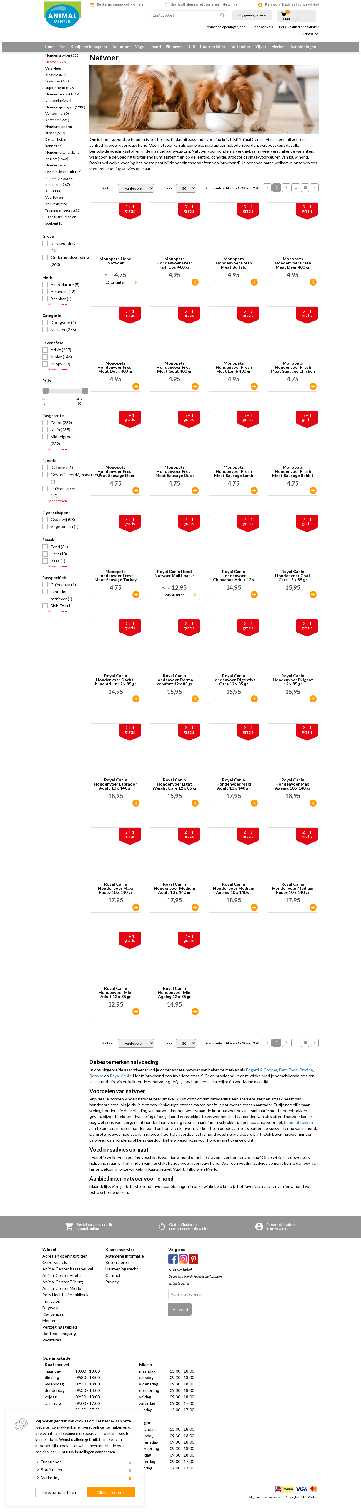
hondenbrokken (298, 1129)
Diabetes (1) (62, 474)
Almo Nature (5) (65, 291)
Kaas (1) (58, 567)
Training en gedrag (63, 217)
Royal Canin (120, 1083)
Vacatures (51, 1347)
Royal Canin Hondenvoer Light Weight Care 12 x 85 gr (174, 791)
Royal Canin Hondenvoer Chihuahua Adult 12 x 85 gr (233, 583)
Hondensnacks (62, 101)
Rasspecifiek (54, 584)
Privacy (112, 1289)
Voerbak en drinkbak (56, 207)
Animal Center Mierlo (61, 1295)
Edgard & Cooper (261, 1077)
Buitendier (240, 46)
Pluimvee (174, 46)
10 (305, 195)
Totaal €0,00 (290, 19)
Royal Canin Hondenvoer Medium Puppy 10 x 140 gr (292, 895)
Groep (48, 243)
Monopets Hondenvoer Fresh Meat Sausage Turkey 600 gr (115, 583)
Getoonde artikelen (232, 195)
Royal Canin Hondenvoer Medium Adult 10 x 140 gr (174, 895)
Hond (50, 46)
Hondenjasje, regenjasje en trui (63, 175)
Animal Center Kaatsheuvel (67, 1276)
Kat (62, 46)
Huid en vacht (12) (63, 499)
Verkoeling (57, 120)
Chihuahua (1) (63, 591)
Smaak (48, 547)
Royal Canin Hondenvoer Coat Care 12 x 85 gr (292, 583)
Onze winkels (262, 27)
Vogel (140, 46)
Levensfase (53, 350)
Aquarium (121, 46)
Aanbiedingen (303, 46)
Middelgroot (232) (62, 447)
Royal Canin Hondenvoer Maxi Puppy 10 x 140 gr (115, 895)
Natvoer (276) (63, 336)
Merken (278, 46)
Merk (47, 284)
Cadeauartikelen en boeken (60, 227)
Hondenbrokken (62, 62)
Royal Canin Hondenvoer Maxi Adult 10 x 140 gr (233, 791)
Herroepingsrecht (121, 1276)
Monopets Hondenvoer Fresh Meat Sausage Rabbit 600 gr (293, 479)
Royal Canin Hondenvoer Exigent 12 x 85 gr (293, 687)
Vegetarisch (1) (65, 533)
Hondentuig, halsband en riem (62, 162)
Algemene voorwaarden (265, 1504)
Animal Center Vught (61, 1282)
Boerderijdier (213, 46)
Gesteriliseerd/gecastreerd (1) (67, 485)
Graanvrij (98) (63, 526)
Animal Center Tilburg (62, 1289)
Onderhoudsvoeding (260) (67, 268)
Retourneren (117, 1269)
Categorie (51, 322)
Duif (191, 46)
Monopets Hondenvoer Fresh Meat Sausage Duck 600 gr (174, 479)
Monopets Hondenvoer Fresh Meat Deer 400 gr (293, 270)
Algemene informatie (124, 1263)
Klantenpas (53, 1321)
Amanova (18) (63, 298)
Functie (49, 467)
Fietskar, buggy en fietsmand (59, 188)
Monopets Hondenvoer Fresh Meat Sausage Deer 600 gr (116, 479)
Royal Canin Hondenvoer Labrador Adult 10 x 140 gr (115, 791)
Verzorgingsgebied (59, 1334)
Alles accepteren (111, 1492)
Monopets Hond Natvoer (115, 268)
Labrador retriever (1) (61, 602)
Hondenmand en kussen (58, 136)
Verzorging (58, 107)
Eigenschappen (56, 519)
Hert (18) (59, 560)
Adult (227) (61, 356)
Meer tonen (57, 311)
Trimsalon (311, 34)
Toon (168, 195)
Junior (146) (61, 363)
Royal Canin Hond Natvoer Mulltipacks (174, 581)
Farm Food (288, 1077)
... (295, 195)
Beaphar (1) (61, 305)
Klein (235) (60, 436)
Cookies (313, 1504)
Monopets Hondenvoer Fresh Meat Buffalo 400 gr (234, 270)
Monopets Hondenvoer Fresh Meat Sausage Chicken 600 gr (293, 374)
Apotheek (57, 127)
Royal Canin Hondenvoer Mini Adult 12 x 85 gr (115, 1000)
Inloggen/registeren (252, 15)
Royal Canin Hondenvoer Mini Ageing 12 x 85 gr (175, 1000)
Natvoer (56, 69)
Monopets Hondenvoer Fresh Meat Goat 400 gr (175, 374)
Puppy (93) (60, 370)
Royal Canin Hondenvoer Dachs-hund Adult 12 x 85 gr (115, 687)
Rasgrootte (53, 422)
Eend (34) (59, 553)
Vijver (261, 46)
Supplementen (60, 94)
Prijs (46, 387)
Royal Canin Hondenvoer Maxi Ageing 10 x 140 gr (292, 791)
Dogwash (51, 1314)
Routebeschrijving (59, 1340)
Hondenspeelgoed (65, 114)
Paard (155, 46)
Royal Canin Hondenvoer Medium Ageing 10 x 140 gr (233, 895)
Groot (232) (61, 429)
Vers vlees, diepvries (55, 78)
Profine (306, 1077)
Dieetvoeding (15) (63, 254)
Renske (96, 1083)
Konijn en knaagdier (89, 46)
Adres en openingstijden (65, 1263)
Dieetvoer (57, 88)
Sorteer (108, 195)
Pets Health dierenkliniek (299, 27)
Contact (113, 1282)
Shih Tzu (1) (61, 612)
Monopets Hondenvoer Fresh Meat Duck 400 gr (115, 374)
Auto (53, 198)
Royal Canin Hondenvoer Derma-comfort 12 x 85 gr (174, 687)
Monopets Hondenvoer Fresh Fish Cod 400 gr (175, 270)
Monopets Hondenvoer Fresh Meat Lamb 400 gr (234, 374)
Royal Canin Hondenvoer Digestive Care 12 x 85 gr (234, 687)
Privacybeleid (295, 1504)
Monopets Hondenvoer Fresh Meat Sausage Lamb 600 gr (233, 479)
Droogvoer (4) (63, 329)
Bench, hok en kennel (56, 149)
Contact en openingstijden (225, 27)
